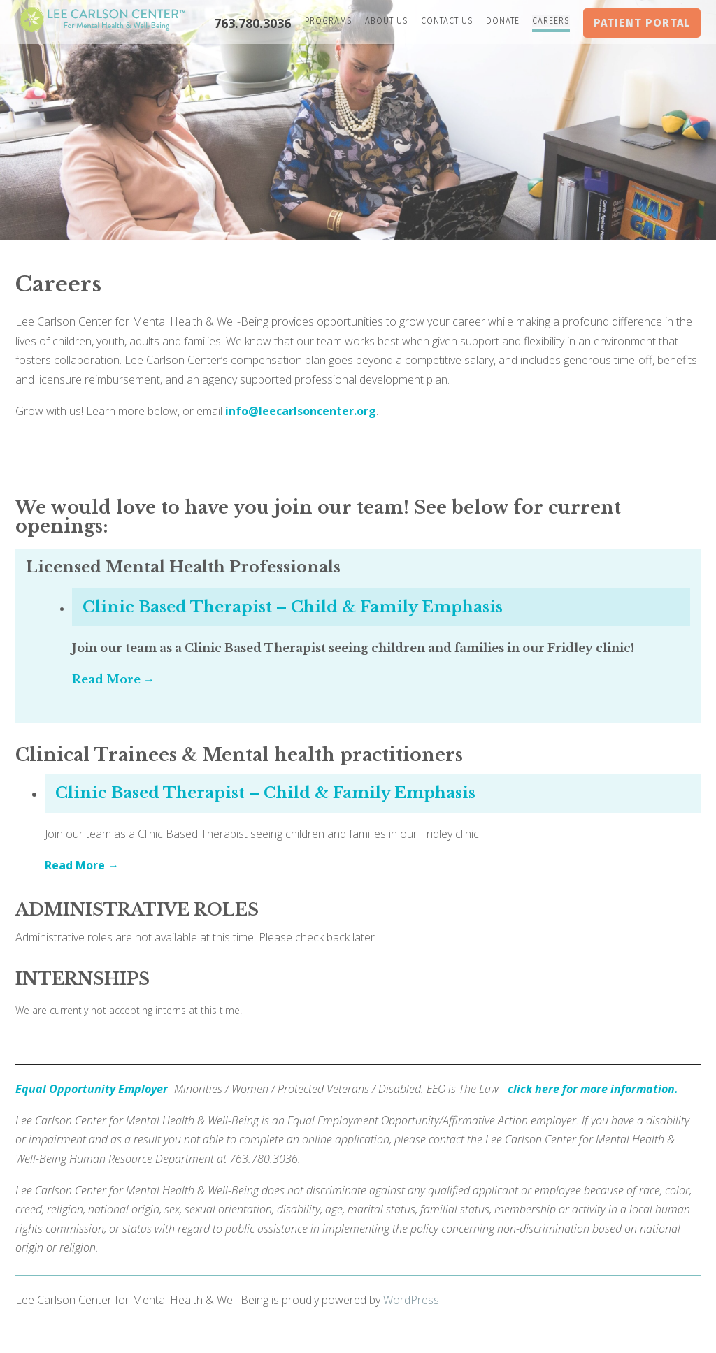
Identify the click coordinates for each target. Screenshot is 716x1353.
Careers (551, 21)
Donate (503, 21)
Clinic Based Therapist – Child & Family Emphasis (293, 607)
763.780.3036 (252, 23)
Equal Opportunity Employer (91, 1089)
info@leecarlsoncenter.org (300, 411)
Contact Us (447, 21)
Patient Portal (642, 22)
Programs (328, 21)
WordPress (411, 1300)
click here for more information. (593, 1089)
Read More (107, 679)
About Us (386, 21)
